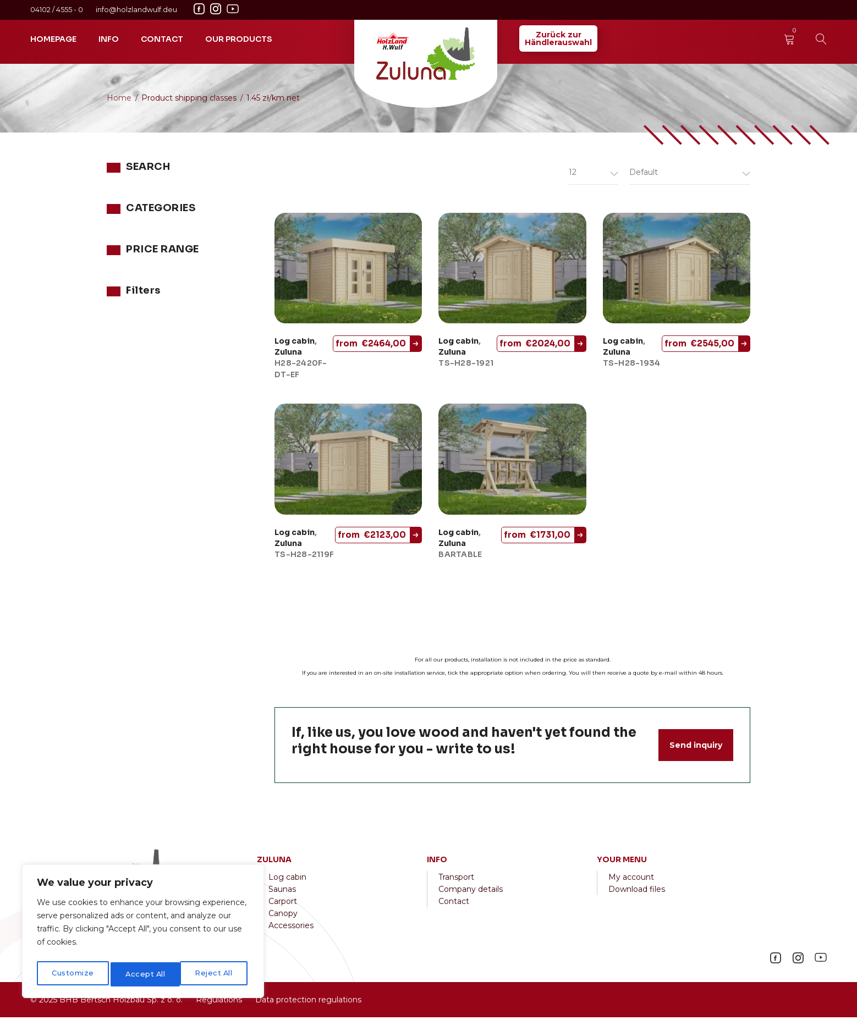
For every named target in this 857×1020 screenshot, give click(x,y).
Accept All (215, 974)
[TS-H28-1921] (512, 271)
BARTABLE (460, 557)
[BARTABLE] (512, 462)
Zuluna (120, 268)
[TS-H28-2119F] (348, 462)
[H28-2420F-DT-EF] (348, 271)
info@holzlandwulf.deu (136, 9)
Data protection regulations (307, 1002)
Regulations (219, 1002)
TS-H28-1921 (465, 366)
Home (119, 98)
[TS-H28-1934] (676, 271)
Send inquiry (695, 748)
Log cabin (294, 344)
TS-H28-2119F (304, 557)
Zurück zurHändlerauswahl (558, 38)
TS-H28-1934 (632, 366)
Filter (228, 349)
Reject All (144, 974)
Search (236, 196)
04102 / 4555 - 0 (57, 9)
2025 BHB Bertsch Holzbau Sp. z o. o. (111, 1002)
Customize (72, 974)
